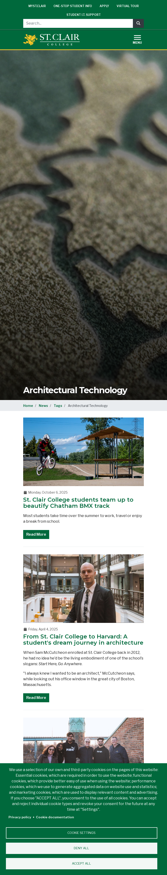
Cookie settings (81, 833)
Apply (104, 6)
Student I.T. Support (83, 15)
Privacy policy (20, 817)
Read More (36, 534)
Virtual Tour (128, 6)
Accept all (81, 863)
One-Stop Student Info (72, 6)
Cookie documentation (55, 817)
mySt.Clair (37, 6)
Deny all (81, 848)
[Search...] (78, 23)
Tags (58, 406)
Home (28, 406)
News (43, 406)
